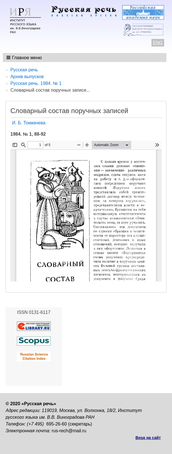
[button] (24, 57)
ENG (158, 42)
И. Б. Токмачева (28, 122)
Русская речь (24, 69)
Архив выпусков (27, 76)
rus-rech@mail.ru (69, 430)
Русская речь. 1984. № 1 (36, 83)
